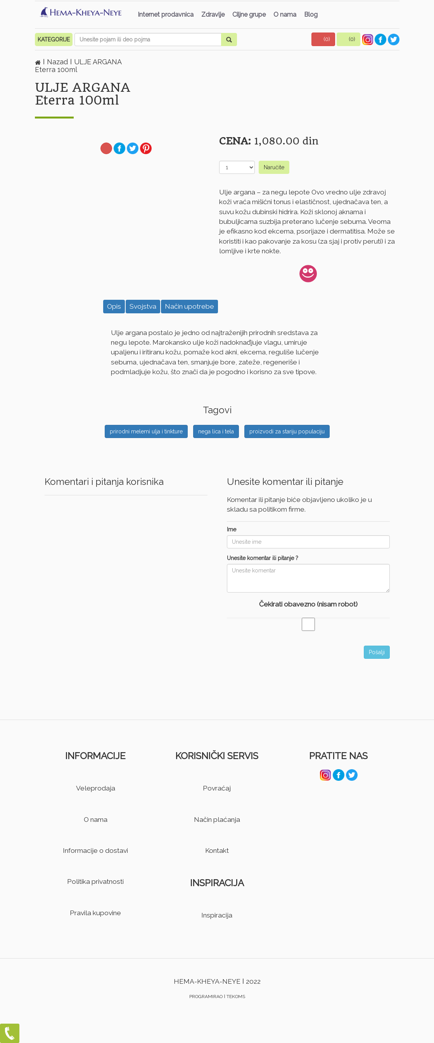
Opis (114, 306)
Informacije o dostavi (95, 850)
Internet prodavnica (166, 14)
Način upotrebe (189, 306)
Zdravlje (213, 14)
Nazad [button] (58, 62)
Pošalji (377, 652)
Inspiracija (216, 915)
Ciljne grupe (249, 14)
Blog (311, 14)
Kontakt (217, 850)
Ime (231, 529)
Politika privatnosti (95, 881)
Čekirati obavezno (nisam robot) (308, 604)
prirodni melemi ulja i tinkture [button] (146, 431)
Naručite (274, 167)
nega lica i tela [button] (216, 431)
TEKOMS (236, 996)
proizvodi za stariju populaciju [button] (287, 431)
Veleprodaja (95, 788)
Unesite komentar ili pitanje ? (262, 558)
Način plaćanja (217, 819)
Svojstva (143, 306)
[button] (323, 39)
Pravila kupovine (95, 913)
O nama (284, 14)
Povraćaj (217, 788)
